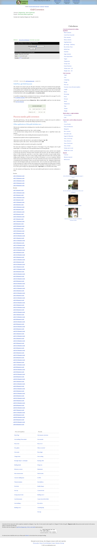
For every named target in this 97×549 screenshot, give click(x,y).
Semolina (66, 51)
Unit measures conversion (42, 435)
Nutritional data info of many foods (76, 2)
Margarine (66, 129)
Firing (42, 0)
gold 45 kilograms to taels (18, 400)
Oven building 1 (17, 503)
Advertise (58, 543)
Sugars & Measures (68, 136)
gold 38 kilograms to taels (18, 367)
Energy (65, 82)
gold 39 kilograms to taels (18, 371)
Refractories (67, 159)
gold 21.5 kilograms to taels (19, 288)
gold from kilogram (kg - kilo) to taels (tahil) (26, 527)
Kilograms (47, 6)
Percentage (66, 94)
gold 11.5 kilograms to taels (19, 240)
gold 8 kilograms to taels (18, 223)
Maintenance (40, 469)
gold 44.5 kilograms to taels (19, 398)
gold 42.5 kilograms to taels (19, 388)
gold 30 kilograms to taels (18, 328)
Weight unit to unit (68, 150)
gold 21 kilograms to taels (18, 285)
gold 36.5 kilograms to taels (19, 360)
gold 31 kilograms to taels (18, 333)
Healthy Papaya (40, 486)
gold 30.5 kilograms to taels (19, 331)
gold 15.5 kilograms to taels (19, 259)
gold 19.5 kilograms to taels (19, 278)
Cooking (38, 0)
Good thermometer (18, 499)
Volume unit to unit (68, 148)
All (49, 0)
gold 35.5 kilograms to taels (19, 355)
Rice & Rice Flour (68, 46)
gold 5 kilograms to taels (18, 209)
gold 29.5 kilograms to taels (19, 326)
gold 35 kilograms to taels (18, 352)
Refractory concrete (18, 469)
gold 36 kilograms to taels (18, 357)
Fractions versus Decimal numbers (72, 87)
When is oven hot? (41, 447)
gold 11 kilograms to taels (18, 238)
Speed (65, 101)
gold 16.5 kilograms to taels (19, 264)
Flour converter (46, 0)
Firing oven (39, 465)
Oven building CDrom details (20, 439)
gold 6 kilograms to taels (18, 214)
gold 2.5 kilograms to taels (18, 197)
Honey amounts (67, 39)
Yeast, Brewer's (67, 140)
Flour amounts (67, 37)
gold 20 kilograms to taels (18, 281)
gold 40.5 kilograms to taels (19, 379)
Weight (65, 110)
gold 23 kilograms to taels (18, 295)
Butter (65, 121)
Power (65, 96)
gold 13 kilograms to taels (18, 247)
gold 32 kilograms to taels (18, 338)
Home (22, 2)
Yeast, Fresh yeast (68, 143)
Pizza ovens (16, 443)
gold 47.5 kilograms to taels (19, 412)
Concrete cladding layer (19, 477)
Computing (66, 79)
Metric (65, 91)
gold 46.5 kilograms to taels (19, 407)
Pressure (66, 99)
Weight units (67, 70)
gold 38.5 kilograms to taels (19, 369)
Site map (39, 511)
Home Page (16, 435)
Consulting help (40, 507)
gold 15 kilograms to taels (18, 257)
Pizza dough (39, 452)
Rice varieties (67, 131)
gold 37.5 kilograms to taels (19, 364)
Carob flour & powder (69, 35)
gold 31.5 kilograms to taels (19, 336)
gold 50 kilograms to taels (18, 424)
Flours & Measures (68, 126)
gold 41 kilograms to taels (18, 381)
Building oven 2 (17, 507)
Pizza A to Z (39, 443)
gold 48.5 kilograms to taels (19, 417)
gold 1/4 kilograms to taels (18, 175)
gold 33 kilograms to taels (18, 343)
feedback (27, 536)
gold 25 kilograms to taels (18, 305)
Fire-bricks (16, 486)
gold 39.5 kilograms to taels (19, 374)
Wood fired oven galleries (57, 2)
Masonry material (68, 157)
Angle (65, 75)
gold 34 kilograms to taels (18, 348)
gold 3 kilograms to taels (18, 199)
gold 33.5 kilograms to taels (19, 345)
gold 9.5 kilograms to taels (18, 230)
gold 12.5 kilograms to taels (19, 245)
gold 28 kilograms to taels (18, 319)
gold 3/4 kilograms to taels (18, 185)
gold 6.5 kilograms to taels (18, 216)
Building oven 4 (40, 494)
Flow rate (66, 84)
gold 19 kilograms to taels (18, 276)
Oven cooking (40, 456)
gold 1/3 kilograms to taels (18, 178)
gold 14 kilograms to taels (18, 252)
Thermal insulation (18, 482)
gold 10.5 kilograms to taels (19, 235)
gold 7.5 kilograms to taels (18, 221)
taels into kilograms (20, 101)
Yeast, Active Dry (68, 138)
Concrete (66, 154)
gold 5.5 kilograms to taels (18, 211)
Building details (17, 465)
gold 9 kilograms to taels (18, 228)
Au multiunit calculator (20, 97)
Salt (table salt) (67, 133)
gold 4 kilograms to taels (18, 204)
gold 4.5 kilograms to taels (18, 207)
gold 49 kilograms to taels (18, 419)
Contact (53, 543)
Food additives (40, 482)
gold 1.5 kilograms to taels (18, 192)
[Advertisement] (37, 28)
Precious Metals (68, 115)
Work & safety (40, 473)
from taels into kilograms (24, 39)
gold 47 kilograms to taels (18, 410)
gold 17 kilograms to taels (18, 266)
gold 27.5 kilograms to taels (19, 317)
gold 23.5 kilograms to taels (19, 297)
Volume (66, 108)
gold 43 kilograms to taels (18, 391)
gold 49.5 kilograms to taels (19, 422)
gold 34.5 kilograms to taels (19, 350)
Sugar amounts (67, 54)
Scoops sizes (67, 63)
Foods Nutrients (68, 66)
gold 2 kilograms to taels (18, 195)
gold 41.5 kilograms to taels (19, 383)
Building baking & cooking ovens (67, 2)
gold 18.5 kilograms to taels (19, 273)
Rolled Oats (67, 49)
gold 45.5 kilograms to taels (19, 403)
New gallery (16, 447)
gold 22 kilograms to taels (18, 290)
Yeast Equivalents (68, 56)
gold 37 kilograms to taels (18, 362)
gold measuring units (30, 81)
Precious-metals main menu (34, 6)
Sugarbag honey (68, 42)
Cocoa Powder (67, 124)
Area (65, 77)
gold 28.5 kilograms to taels (19, 321)
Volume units (67, 68)
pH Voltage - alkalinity (69, 44)
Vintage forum (17, 456)
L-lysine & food (40, 490)
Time (65, 106)
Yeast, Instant (67, 145)
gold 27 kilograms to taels (18, 314)
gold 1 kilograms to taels (18, 190)
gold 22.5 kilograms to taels (19, 293)
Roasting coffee (40, 460)
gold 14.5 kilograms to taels (19, 254)
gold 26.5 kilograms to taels (19, 312)
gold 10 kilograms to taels (18, 233)
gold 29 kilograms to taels (18, 324)
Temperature (67, 61)
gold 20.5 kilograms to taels (19, 283)
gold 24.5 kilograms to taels (19, 302)
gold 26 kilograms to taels (18, 309)
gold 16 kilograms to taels (18, 262)
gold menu (42, 6)
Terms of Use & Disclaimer (45, 543)
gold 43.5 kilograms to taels (19, 393)
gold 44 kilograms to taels (18, 395)
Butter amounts (67, 32)
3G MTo (39, 477)
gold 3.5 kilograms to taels (18, 202)
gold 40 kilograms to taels (18, 376)
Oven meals (16, 452)
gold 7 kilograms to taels (18, 219)
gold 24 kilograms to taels (18, 300)
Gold (65, 117)
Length (65, 89)
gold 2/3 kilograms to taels (18, 183)
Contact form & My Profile (43, 499)
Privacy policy (36, 543)
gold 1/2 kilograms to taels (18, 180)
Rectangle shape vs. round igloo (20, 460)
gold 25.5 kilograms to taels (19, 307)
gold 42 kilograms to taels (18, 386)
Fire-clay (16, 490)
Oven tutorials (40, 439)
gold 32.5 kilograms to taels (19, 340)
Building (35, 0)
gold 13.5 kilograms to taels (19, 250)
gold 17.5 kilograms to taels (19, 269)
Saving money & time (18, 494)
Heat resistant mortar (18, 473)
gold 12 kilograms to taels (18, 242)
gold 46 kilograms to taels (18, 405)
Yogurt (65, 58)
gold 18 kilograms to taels (18, 271)
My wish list (40, 503)
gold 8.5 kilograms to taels (18, 226)
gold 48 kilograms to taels (18, 414)
